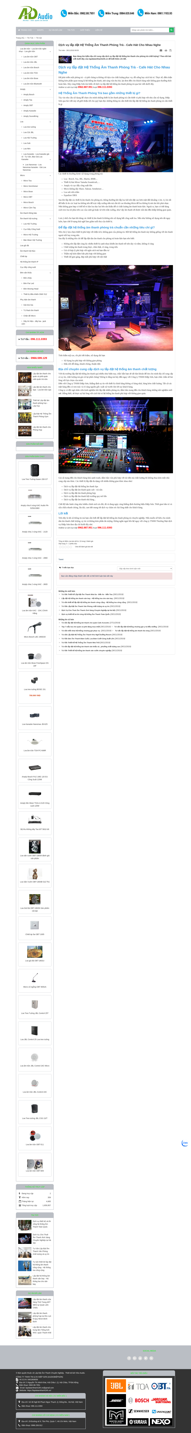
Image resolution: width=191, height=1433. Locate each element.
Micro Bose (28, 191)
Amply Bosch (28, 94)
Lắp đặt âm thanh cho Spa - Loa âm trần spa (42, 388)
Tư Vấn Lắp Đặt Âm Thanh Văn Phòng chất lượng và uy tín (41, 1251)
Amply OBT (28, 105)
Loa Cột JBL (28, 132)
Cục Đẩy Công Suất (31, 229)
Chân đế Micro (29, 316)
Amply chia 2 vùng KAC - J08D (34, 558)
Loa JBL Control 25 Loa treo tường (35, 1039)
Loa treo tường (29, 127)
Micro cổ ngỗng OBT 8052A (34, 987)
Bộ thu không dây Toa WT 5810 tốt (35, 829)
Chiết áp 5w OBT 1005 (34, 934)
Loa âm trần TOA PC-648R (35, 750)
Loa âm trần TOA (30, 73)
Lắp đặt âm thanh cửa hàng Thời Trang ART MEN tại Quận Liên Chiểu (42, 1303)
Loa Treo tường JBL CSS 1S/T (34, 1118)
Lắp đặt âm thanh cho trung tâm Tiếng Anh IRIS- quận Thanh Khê (42, 1330)
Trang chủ (25, 30)
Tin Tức (71, 30)
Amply (22, 89)
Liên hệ (98, 30)
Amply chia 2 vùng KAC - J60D (34, 584)
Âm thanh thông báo (28, 213)
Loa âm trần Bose (30, 78)
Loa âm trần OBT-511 (35, 1144)
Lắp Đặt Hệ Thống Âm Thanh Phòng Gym (42, 415)
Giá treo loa (28, 305)
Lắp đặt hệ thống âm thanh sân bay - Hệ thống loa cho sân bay (41, 1280)
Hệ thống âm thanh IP (29, 262)
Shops (40, 30)
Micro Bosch (28, 202)
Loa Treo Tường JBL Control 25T (35, 1013)
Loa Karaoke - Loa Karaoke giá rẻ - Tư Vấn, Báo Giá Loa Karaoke (35, 156)
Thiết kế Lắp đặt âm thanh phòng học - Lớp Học (41, 403)
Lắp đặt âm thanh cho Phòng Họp (42, 428)
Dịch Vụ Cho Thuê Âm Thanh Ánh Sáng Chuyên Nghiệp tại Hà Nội (42, 1239)
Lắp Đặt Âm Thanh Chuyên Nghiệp (49, 1373)
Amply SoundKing (30, 116)
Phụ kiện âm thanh (28, 300)
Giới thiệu (85, 30)
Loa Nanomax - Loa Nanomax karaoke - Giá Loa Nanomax (34, 167)
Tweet (60, 622)
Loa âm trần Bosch (31, 67)
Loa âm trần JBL (30, 62)
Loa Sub (26, 143)
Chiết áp (23, 256)
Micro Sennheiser (30, 186)
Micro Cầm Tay (29, 208)
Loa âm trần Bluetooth (32, 84)
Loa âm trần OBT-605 (35, 1171)
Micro (22, 175)
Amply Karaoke (29, 111)
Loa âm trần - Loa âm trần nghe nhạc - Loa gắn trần (32, 50)
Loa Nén (27, 149)
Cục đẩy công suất (28, 267)
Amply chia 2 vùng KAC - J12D (34, 532)
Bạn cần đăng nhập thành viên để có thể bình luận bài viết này (87, 639)
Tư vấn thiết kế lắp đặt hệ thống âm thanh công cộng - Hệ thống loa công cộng (42, 1266)
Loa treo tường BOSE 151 (35, 689)
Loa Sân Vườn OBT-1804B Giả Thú (35, 882)
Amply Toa (27, 100)
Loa (21, 122)
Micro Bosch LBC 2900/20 (35, 637)
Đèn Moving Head (30, 289)
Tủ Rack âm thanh (31, 310)
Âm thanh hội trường (28, 218)
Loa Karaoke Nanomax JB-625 (34, 724)
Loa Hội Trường (29, 138)
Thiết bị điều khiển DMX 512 (35, 294)
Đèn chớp (27, 278)
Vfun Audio (80, 1373)
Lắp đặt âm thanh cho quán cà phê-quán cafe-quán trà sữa (42, 376)
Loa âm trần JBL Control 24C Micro (34, 1066)
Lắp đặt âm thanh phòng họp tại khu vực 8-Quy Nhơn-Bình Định (42, 1317)
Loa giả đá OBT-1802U (34, 961)
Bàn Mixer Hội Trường (32, 240)
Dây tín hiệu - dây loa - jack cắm (33, 322)
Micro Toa (27, 181)
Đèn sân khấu (26, 273)
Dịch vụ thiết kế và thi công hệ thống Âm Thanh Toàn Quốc (42, 1224)
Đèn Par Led (28, 283)
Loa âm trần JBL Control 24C (35, 1092)
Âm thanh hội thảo (27, 251)
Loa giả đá (24, 245)
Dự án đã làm (55, 30)
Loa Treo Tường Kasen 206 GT (35, 479)
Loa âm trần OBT (30, 57)
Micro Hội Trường (30, 235)
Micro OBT (27, 197)
